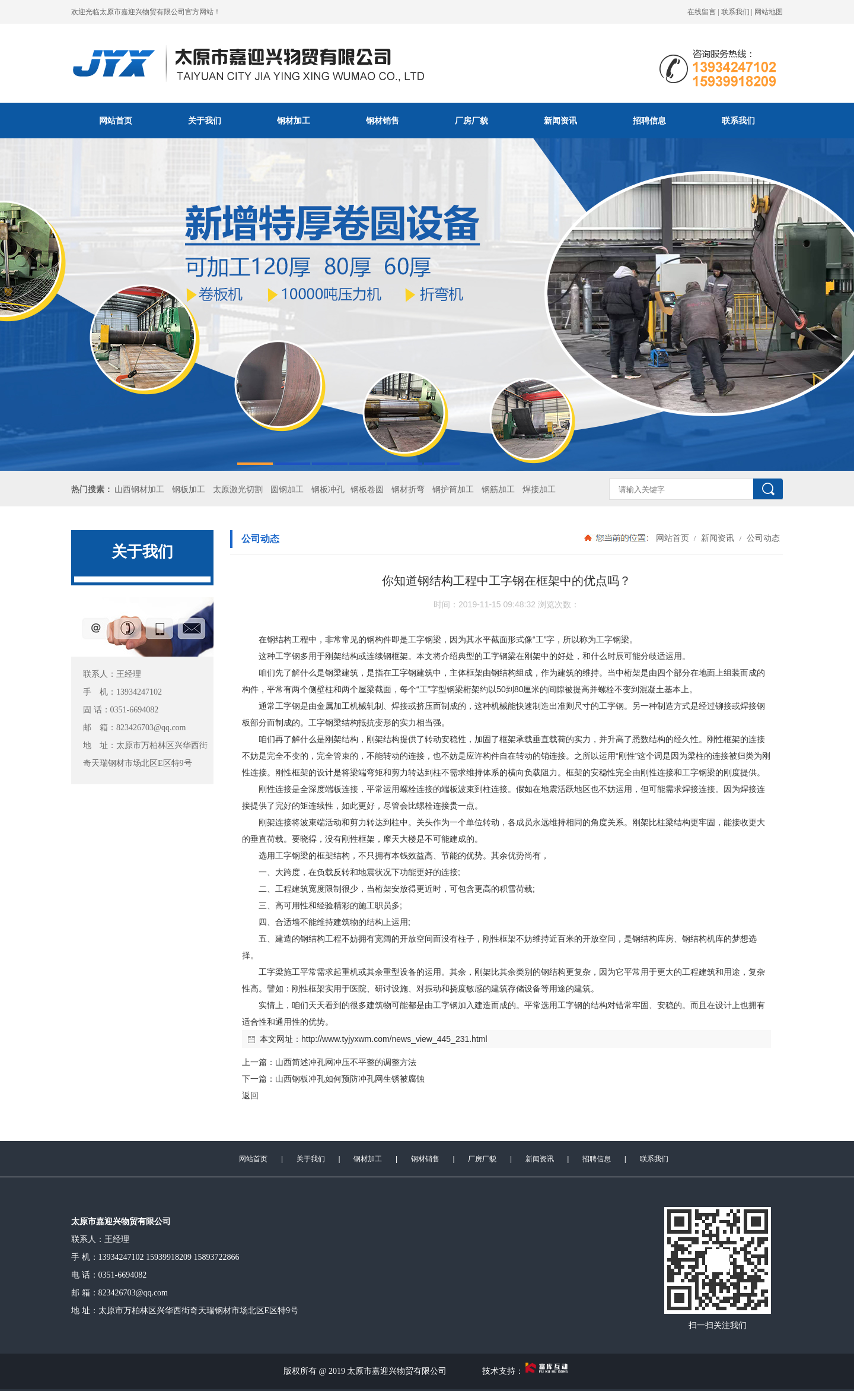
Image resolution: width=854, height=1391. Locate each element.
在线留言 (701, 12)
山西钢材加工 (139, 489)
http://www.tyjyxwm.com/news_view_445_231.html (394, 1039)
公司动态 (762, 538)
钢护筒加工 (453, 489)
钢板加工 (188, 489)
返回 (250, 1095)
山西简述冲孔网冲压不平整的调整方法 (345, 1062)
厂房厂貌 (471, 120)
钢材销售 (382, 120)
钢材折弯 (408, 489)
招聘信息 (649, 120)
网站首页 (115, 120)
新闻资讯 (560, 120)
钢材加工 (293, 120)
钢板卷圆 (367, 489)
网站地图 (768, 12)
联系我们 (735, 12)
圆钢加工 (287, 489)
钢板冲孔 (328, 489)
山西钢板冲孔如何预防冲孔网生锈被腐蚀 (350, 1078)
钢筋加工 (498, 489)
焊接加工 (539, 489)
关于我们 (204, 120)
